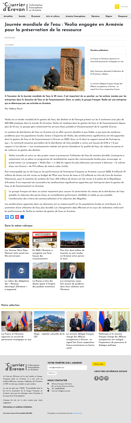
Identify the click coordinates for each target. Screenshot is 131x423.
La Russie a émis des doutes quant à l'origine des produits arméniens (44, 284)
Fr (122, 7)
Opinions (95, 16)
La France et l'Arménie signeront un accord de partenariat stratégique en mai (16, 337)
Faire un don (98, 364)
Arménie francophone (75, 16)
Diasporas (122, 16)
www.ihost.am (77, 413)
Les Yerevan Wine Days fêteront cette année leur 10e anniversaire (17, 253)
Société (22, 16)
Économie (35, 16)
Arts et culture (53, 16)
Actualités (8, 16)
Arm (126, 7)
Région (109, 16)
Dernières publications (99, 50)
